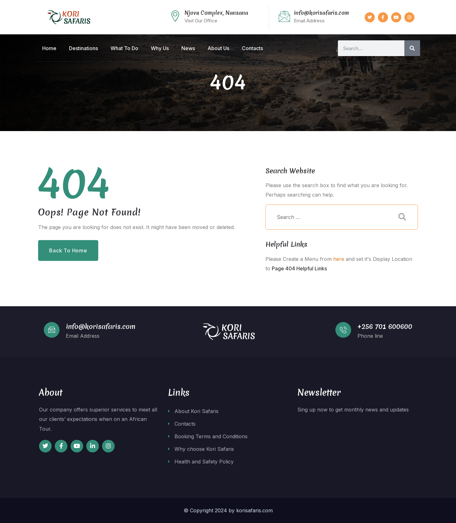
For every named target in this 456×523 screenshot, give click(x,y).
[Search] (412, 48)
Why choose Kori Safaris (201, 449)
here (338, 259)
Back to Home (68, 250)
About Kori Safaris (193, 411)
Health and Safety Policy (201, 461)
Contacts (182, 424)
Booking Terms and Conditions (208, 436)
